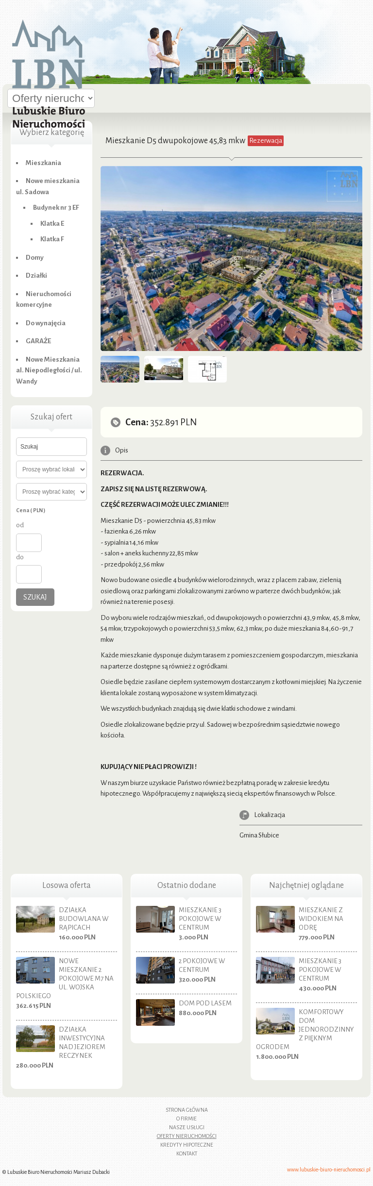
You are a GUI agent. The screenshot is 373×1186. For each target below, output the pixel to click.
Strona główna (187, 1110)
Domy (35, 257)
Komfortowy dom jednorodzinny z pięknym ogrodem (305, 1029)
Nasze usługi (186, 1127)
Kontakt (186, 1153)
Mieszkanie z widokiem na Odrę (321, 918)
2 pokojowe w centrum (202, 965)
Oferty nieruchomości (187, 1136)
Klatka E (52, 223)
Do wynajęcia (46, 323)
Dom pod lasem (205, 1003)
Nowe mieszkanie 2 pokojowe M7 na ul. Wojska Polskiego (65, 978)
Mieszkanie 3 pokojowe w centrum (200, 918)
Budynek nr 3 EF (56, 207)
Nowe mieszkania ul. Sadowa (48, 186)
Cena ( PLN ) (30, 510)
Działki (36, 275)
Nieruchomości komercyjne (43, 299)
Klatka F (52, 239)
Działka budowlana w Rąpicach (83, 918)
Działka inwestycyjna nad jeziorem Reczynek (82, 1042)
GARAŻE (38, 341)
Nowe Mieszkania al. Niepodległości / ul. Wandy (49, 370)
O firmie (186, 1118)
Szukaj (35, 597)
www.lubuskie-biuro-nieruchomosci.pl (329, 1169)
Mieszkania (43, 163)
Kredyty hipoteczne (186, 1145)
